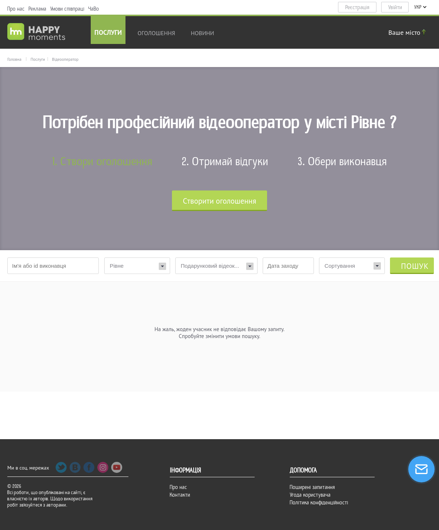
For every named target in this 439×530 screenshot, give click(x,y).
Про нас (16, 9)
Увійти (395, 7)
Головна (14, 59)
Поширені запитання (312, 487)
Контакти (180, 495)
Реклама (37, 9)
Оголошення (156, 33)
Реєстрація (357, 7)
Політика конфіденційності (319, 502)
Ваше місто (408, 32)
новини (202, 33)
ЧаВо (93, 9)
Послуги (108, 33)
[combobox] (352, 265)
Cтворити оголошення (219, 201)
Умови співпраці (67, 9)
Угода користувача (310, 495)
